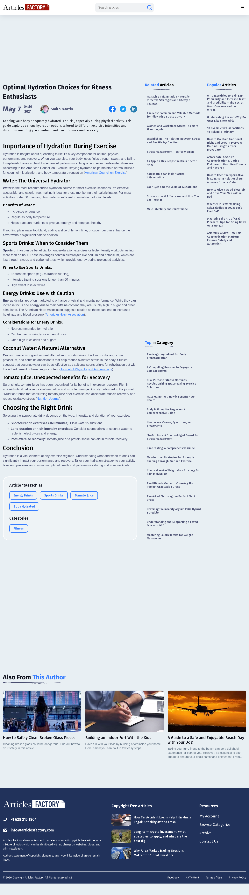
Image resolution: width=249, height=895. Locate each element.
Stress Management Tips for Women (170, 152)
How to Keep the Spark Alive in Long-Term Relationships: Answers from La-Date (225, 179)
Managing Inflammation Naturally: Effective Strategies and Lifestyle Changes (168, 100)
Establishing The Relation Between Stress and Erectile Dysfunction (173, 140)
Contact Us (209, 852)
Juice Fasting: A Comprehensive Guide (171, 448)
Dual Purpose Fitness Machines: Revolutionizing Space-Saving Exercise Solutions (171, 384)
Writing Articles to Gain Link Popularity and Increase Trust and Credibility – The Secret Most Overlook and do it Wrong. (226, 103)
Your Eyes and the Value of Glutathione (172, 187)
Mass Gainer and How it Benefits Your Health (171, 398)
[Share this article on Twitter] (123, 109)
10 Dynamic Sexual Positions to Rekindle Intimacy (225, 129)
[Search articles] (150, 7)
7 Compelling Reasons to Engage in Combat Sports (169, 369)
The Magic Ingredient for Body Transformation (166, 356)
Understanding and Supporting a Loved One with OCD (172, 523)
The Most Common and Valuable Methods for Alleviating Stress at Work (173, 115)
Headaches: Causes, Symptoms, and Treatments (169, 424)
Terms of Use (214, 888)
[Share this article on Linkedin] (133, 109)
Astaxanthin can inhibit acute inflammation (165, 175)
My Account (209, 827)
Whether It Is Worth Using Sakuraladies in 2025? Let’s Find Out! (224, 207)
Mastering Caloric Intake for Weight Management (170, 536)
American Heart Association (65, 448)
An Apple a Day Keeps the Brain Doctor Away (172, 163)
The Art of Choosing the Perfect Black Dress (171, 498)
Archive (205, 844)
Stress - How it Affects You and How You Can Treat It (173, 198)
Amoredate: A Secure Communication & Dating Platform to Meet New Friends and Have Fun (226, 162)
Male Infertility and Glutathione (167, 209)
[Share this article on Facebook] (112, 109)
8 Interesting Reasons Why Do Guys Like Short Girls (226, 119)
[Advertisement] (124, 45)
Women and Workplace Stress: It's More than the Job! (172, 127)
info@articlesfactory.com (29, 840)
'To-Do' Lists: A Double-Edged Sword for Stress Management (173, 437)
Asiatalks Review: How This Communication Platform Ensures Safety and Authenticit (224, 238)
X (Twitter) (192, 888)
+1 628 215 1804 (21, 830)
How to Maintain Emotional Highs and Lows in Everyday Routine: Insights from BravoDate (224, 145)
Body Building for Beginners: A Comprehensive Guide (166, 411)
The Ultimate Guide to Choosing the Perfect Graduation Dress (170, 485)
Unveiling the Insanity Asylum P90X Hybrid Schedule (174, 511)
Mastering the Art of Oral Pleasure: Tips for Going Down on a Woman (226, 222)
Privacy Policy (237, 888)
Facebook (173, 888)
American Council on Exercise (105, 306)
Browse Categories (215, 835)
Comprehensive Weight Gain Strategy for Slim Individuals (173, 472)
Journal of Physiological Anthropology (86, 503)
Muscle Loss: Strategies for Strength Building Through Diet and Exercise (170, 459)
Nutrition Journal (48, 532)
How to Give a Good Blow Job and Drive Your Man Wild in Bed (226, 193)
